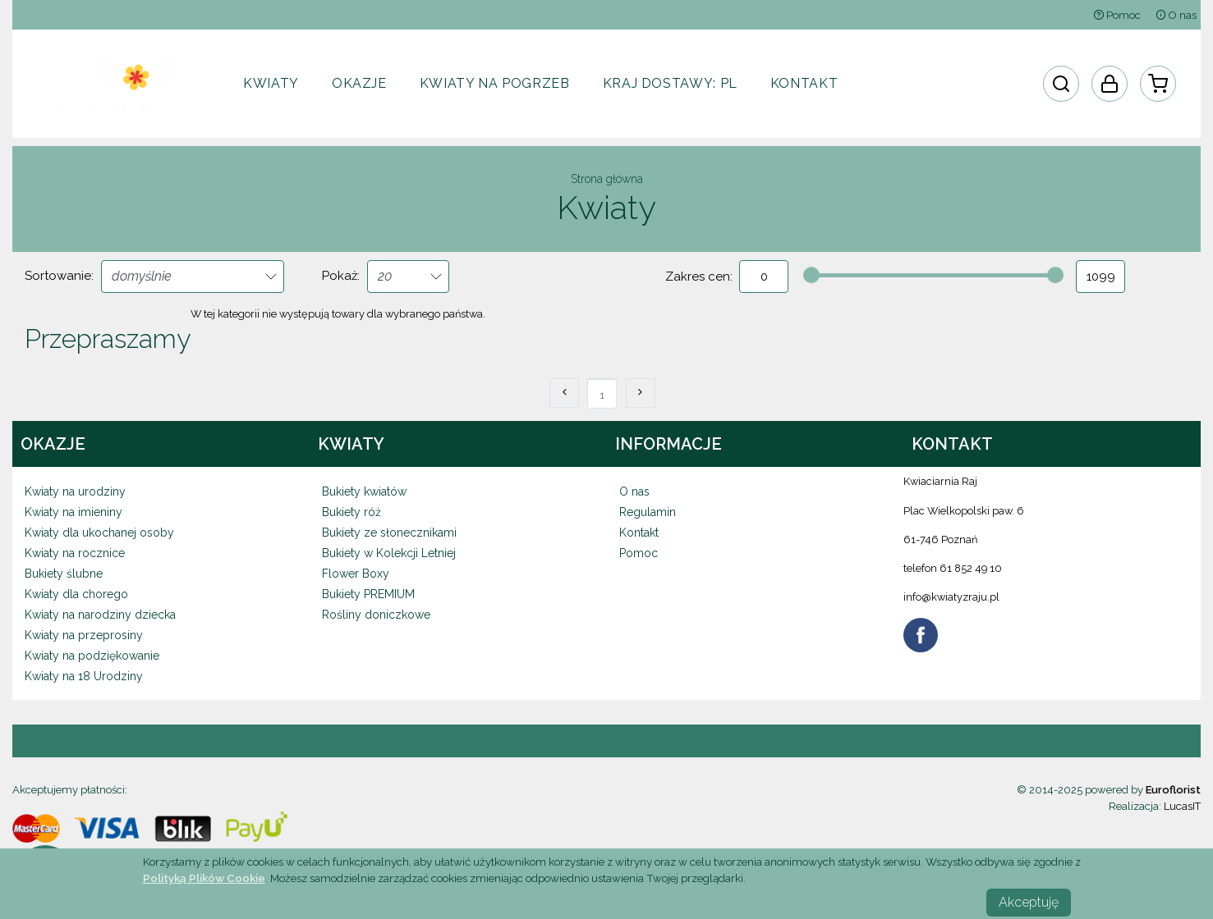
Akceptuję (1029, 902)
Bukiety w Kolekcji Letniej (389, 553)
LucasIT (1182, 806)
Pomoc (1117, 15)
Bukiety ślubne (64, 573)
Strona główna (607, 178)
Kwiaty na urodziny (75, 491)
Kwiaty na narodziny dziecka (100, 614)
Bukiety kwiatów (364, 491)
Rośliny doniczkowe (376, 614)
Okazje (359, 83)
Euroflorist (1173, 790)
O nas (1176, 15)
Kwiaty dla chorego (76, 594)
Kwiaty (271, 83)
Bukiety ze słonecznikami (389, 532)
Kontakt (804, 83)
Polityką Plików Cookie (204, 878)
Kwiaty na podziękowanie (92, 655)
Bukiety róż (351, 512)
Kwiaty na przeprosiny (84, 635)
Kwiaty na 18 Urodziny (84, 676)
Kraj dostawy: (670, 83)
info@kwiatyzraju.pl (951, 597)
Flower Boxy (355, 573)
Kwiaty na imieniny (73, 512)
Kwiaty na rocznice (75, 553)
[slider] (811, 275)
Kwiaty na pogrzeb (495, 83)
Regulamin (647, 512)
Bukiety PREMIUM (368, 594)
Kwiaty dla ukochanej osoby (99, 532)
